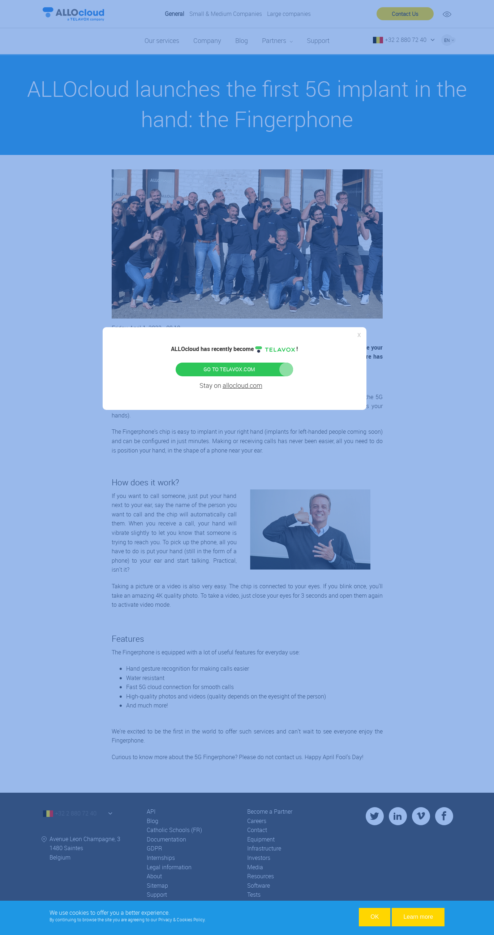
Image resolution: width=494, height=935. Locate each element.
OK (374, 917)
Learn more (418, 917)
